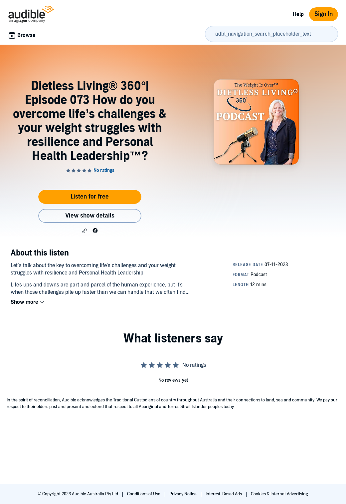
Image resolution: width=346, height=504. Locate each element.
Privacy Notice (183, 494)
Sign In (323, 14)
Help (298, 14)
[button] (84, 231)
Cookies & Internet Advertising (279, 494)
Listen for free (90, 196)
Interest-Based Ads (224, 494)
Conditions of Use (144, 494)
